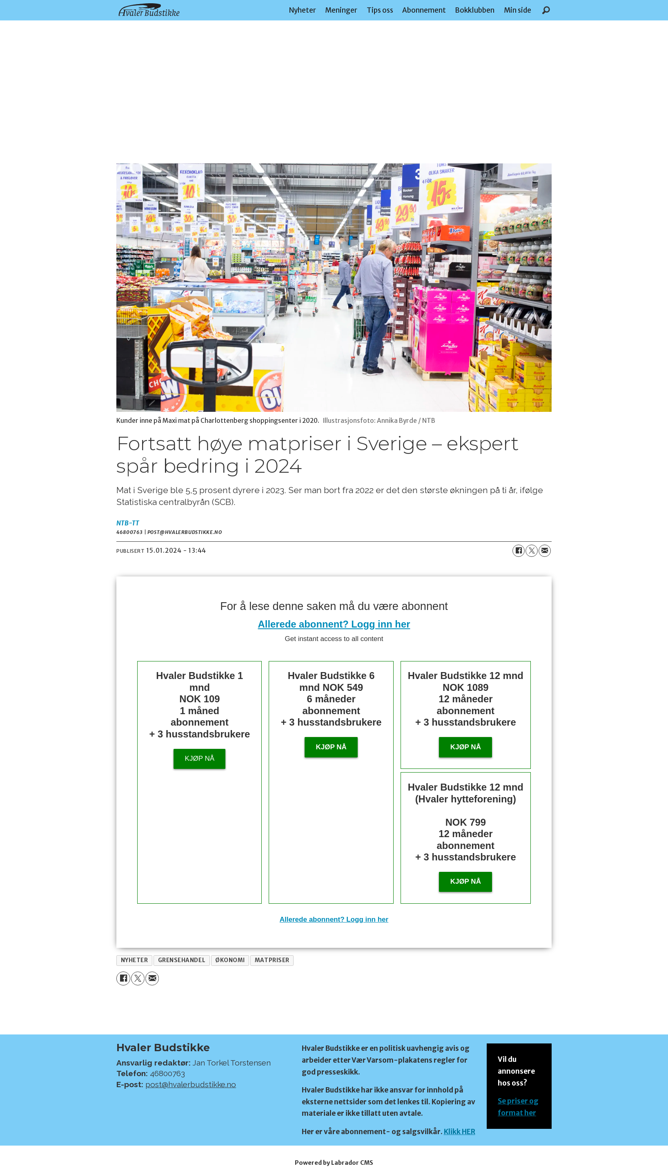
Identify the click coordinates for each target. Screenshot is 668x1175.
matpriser (272, 960)
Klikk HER (459, 1131)
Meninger (341, 10)
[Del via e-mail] (545, 551)
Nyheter (302, 10)
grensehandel (182, 960)
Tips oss (380, 10)
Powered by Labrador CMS (334, 1162)
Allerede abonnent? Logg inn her (334, 624)
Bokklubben (474, 10)
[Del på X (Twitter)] (531, 551)
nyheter (134, 960)
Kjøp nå (199, 758)
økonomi (230, 960)
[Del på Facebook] (518, 551)
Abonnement (424, 10)
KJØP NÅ (465, 881)
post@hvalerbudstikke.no (190, 1084)
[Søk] (546, 10)
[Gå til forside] (149, 9)
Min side (517, 10)
